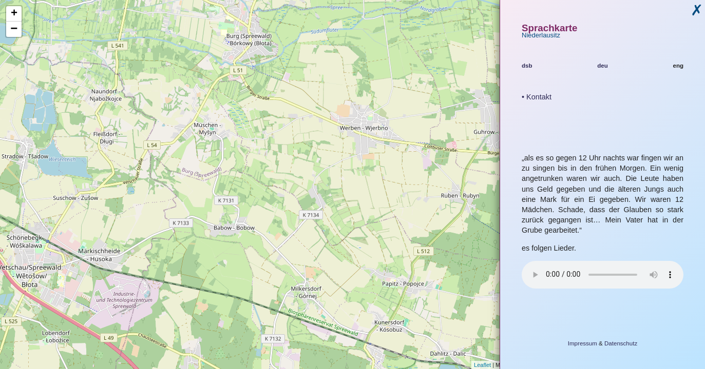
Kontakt (538, 97)
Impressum (582, 343)
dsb (527, 66)
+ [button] (14, 14)
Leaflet (482, 365)
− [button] (13, 29)
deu (602, 66)
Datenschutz (620, 343)
